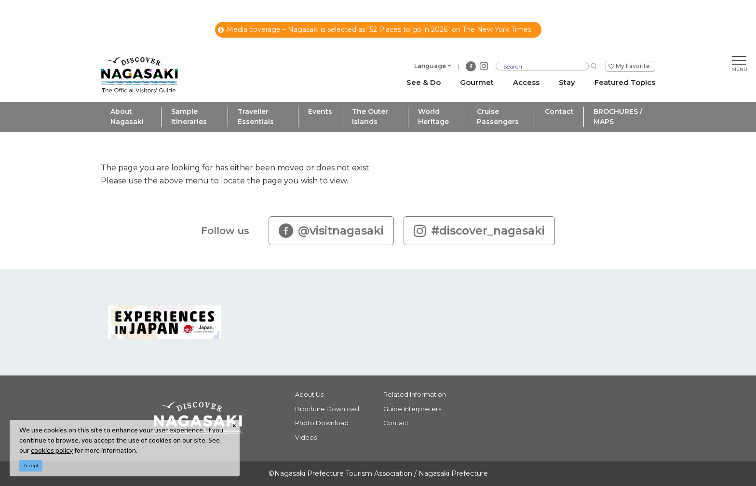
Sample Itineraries (189, 116)
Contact (559, 111)
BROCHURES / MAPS (618, 116)
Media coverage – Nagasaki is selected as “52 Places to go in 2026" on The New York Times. (375, 29)
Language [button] (430, 65)
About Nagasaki (127, 116)
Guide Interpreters (412, 409)
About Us (309, 394)
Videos (306, 437)
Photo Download (322, 423)
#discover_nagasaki (479, 230)
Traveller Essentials (256, 116)
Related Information (414, 394)
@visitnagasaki (331, 230)
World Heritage (433, 116)
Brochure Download (327, 409)
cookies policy (52, 450)
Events (320, 111)
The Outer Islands (370, 116)
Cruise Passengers (498, 116)
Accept (31, 465)
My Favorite (633, 65)
